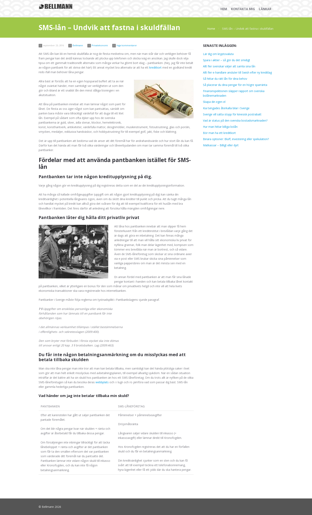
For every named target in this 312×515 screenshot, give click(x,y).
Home (211, 28)
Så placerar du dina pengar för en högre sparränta (235, 85)
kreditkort (155, 67)
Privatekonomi (100, 45)
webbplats (102, 382)
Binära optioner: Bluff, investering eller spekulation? (236, 139)
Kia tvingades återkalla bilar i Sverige (226, 108)
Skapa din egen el (214, 102)
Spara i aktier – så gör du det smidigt (226, 60)
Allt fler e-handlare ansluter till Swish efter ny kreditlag (237, 72)
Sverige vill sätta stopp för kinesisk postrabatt (232, 114)
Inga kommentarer (127, 45)
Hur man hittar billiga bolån (220, 127)
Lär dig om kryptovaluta (218, 54)
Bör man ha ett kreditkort (219, 133)
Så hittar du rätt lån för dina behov (225, 79)
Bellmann (78, 45)
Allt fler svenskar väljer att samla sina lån (229, 66)
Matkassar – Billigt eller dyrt (221, 145)
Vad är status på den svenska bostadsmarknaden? (235, 120)
